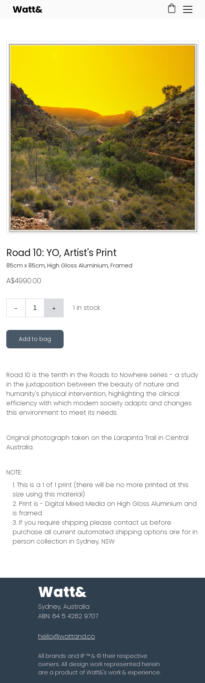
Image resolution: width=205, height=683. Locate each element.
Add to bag (35, 339)
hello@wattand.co (66, 636)
